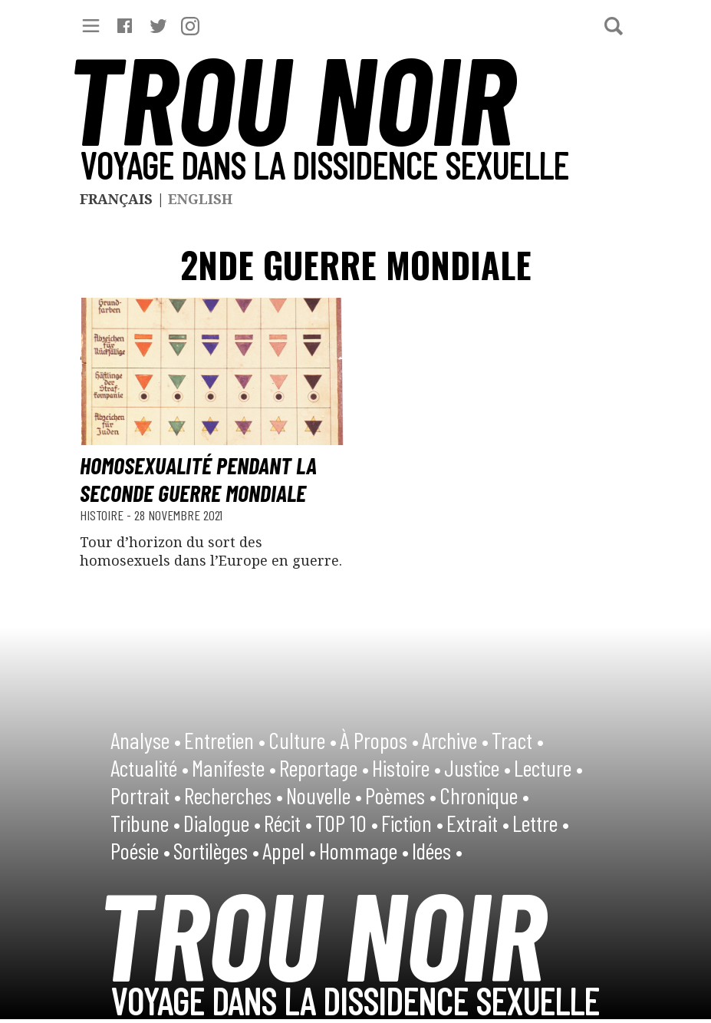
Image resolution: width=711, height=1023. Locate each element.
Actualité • (149, 767)
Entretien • (224, 740)
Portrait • (145, 795)
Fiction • (412, 823)
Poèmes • (400, 795)
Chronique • (484, 795)
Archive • (455, 740)
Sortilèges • (216, 850)
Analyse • (145, 740)
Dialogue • (222, 823)
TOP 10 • (346, 823)
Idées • (437, 850)
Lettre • (540, 823)
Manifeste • (234, 767)
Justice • (477, 767)
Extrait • (477, 823)
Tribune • (145, 823)
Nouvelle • (324, 795)
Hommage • (364, 850)
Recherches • (233, 795)
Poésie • (140, 850)
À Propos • (379, 740)
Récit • (288, 823)
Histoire (103, 515)
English (200, 199)
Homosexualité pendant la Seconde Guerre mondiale (198, 479)
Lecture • (548, 767)
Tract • (518, 740)
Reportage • (324, 767)
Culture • (302, 740)
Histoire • (406, 767)
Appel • (289, 850)
